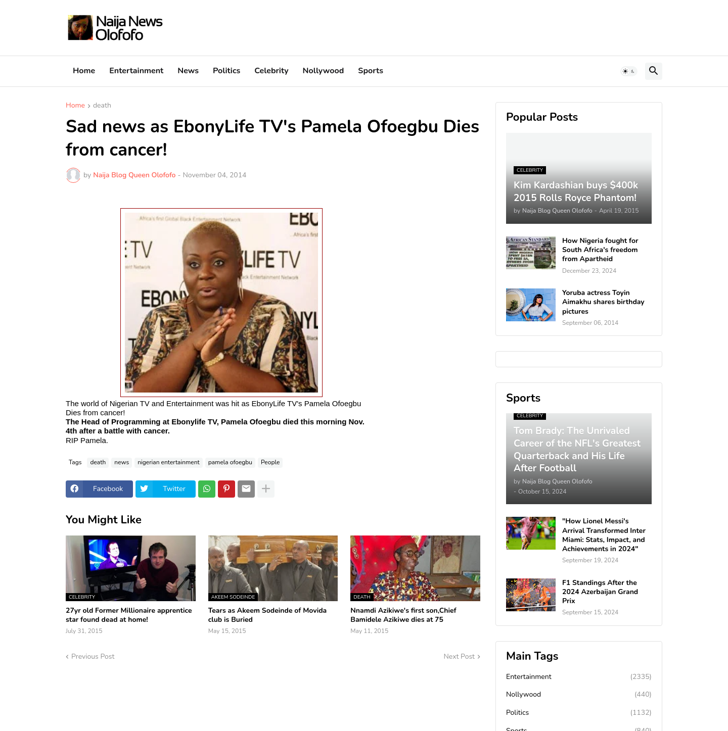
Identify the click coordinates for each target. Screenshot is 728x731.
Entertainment (136, 70)
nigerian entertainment (169, 462)
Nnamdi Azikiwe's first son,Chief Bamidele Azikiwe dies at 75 (403, 615)
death (102, 106)
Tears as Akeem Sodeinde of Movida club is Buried (267, 615)
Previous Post (92, 656)
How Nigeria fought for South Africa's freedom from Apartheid (600, 250)
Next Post (459, 656)
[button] (629, 71)
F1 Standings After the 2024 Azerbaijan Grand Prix (600, 592)
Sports (370, 70)
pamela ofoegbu (230, 462)
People (270, 462)
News (188, 70)
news (121, 462)
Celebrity (271, 70)
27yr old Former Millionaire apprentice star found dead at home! (129, 615)
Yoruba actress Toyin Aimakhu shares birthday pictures (603, 302)
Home (84, 70)
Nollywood (323, 70)
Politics (226, 70)
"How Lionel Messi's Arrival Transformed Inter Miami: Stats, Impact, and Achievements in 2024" (604, 535)
